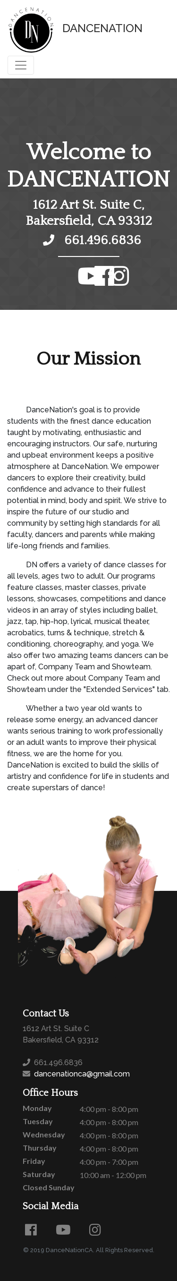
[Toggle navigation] (21, 65)
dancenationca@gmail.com (81, 1073)
